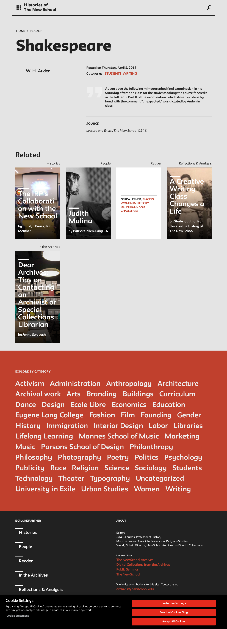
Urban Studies (104, 489)
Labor (158, 426)
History (28, 426)
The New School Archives (134, 560)
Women (147, 489)
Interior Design (118, 426)
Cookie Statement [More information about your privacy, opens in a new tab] (18, 616)
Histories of (36, 5)
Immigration (67, 426)
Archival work (38, 394)
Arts (74, 394)
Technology (34, 479)
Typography (110, 479)
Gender (189, 415)
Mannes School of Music (119, 437)
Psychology (183, 458)
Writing (130, 73)
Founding (156, 415)
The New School (40, 10)
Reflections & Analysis (41, 590)
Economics (129, 405)
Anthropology (129, 384)
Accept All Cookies (173, 621)
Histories (28, 533)
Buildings (138, 394)
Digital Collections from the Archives (143, 564)
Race (58, 468)
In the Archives (33, 575)
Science (116, 468)
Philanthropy (151, 447)
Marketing (182, 437)
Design (53, 405)
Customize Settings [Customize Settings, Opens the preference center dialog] (174, 603)
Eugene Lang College (49, 415)
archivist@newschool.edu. (135, 589)
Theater (71, 479)
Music (25, 447)
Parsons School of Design (82, 447)
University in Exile (45, 489)
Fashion (102, 415)
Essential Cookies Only (173, 612)
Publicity (30, 468)
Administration (75, 384)
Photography (79, 458)
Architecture (178, 384)
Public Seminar (127, 569)
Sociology (151, 468)
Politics (147, 458)
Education (168, 405)
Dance (25, 405)
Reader (36, 31)
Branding (101, 394)
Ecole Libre (88, 405)
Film (128, 415)
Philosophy (33, 458)
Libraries (188, 426)
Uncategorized (160, 479)
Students (113, 73)
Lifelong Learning (44, 437)
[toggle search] (209, 7)
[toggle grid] (18, 7)
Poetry (118, 458)
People (25, 547)
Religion (85, 468)
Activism (29, 384)
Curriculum (177, 394)
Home (21, 31)
